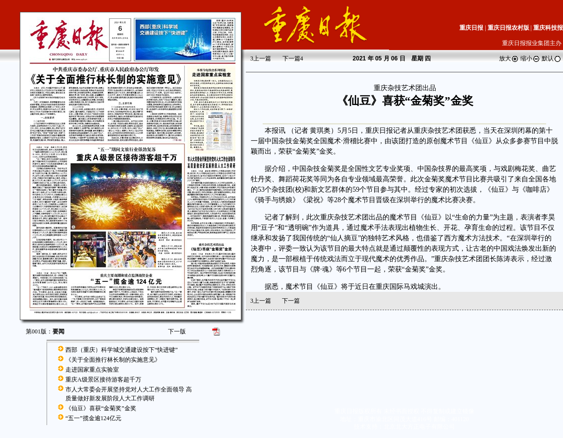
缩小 (530, 58)
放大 (509, 58)
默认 (552, 58)
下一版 (177, 331)
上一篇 (260, 58)
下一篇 (292, 58)
